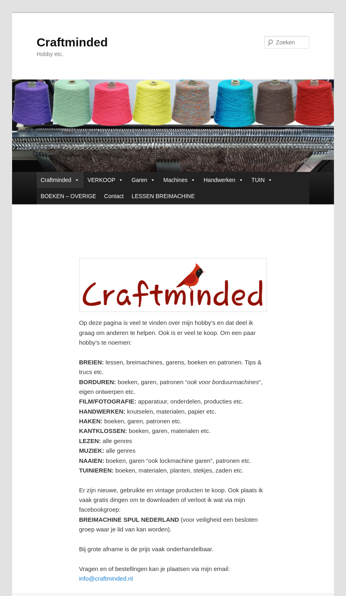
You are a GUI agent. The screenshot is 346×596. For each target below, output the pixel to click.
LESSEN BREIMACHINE (163, 196)
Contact (113, 196)
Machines (179, 180)
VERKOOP (105, 180)
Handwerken (224, 180)
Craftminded (72, 42)
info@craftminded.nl (106, 578)
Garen (143, 180)
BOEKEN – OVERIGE (68, 196)
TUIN (262, 180)
